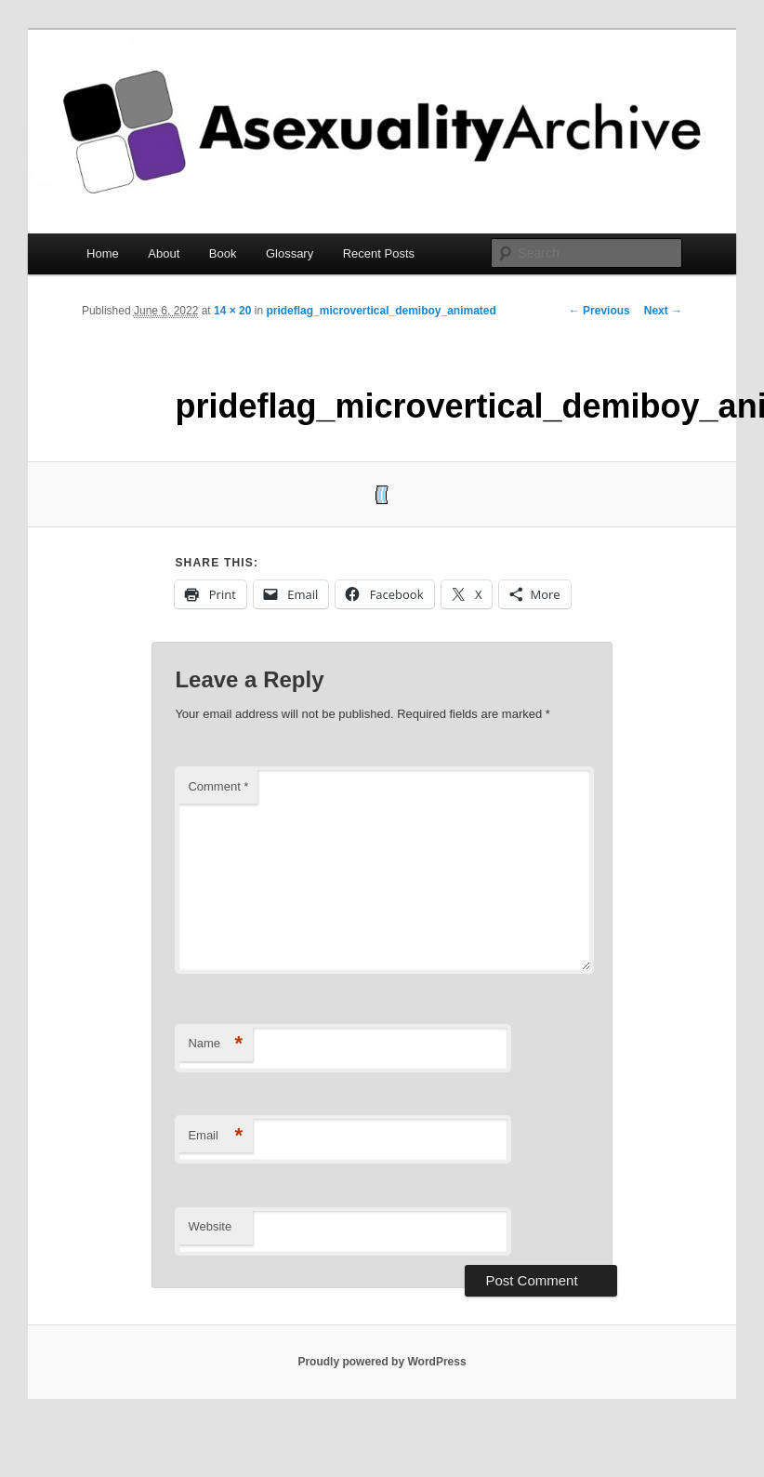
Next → (663, 310)
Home (102, 253)
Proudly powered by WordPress (381, 1361)
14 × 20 (232, 310)
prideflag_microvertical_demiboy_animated (380, 310)
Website (209, 1226)
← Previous (599, 310)
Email (215, 1136)
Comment (218, 786)
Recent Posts (379, 253)
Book (223, 253)
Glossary (289, 253)
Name (215, 1044)
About (163, 253)
